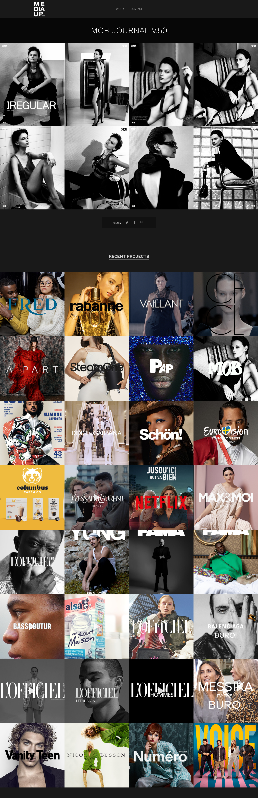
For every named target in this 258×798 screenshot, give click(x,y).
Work (120, 9)
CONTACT (136, 9)
